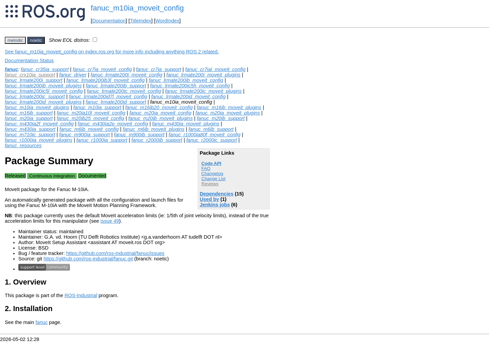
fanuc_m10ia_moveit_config (137, 8)
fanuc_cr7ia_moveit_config (102, 69)
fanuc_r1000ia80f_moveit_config (204, 134)
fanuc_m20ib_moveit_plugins (160, 118)
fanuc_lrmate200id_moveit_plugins (43, 102)
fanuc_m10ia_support (97, 107)
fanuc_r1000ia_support (101, 140)
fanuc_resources (23, 145)
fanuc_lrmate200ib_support (116, 85)
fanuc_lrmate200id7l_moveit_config (108, 96)
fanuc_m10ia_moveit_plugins (37, 107)
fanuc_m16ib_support (29, 113)
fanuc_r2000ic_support (211, 140)
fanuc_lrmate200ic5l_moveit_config (44, 91)
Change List (213, 178)
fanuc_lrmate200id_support (116, 102)
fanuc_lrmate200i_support (33, 80)
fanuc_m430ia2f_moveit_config (39, 123)
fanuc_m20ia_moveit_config (160, 113)
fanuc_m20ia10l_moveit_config (91, 113)
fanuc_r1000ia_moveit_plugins (38, 140)
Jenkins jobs (215, 204)
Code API (211, 163)
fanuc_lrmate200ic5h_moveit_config (190, 85)
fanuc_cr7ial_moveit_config (215, 69)
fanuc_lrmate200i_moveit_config (126, 75)
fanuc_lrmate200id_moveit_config (188, 96)
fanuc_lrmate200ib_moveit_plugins (43, 85)
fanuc (11, 69)
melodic (15, 40)
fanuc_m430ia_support (30, 129)
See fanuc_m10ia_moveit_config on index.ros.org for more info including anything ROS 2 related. (112, 51)
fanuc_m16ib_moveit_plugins (229, 107)
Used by (209, 199)
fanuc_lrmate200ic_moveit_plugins (203, 91)
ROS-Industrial (81, 295)
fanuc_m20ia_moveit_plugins (227, 113)
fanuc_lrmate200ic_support (35, 96)
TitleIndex (140, 20)
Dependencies (216, 193)
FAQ (206, 168)
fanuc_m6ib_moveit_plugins (153, 129)
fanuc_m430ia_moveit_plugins (185, 123)
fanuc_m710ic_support (30, 134)
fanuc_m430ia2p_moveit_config (113, 123)
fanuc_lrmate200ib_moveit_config (186, 80)
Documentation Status (29, 60)
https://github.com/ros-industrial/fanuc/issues (115, 253)
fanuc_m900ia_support (84, 134)
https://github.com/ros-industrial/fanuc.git (88, 258)
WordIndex (167, 20)
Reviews (209, 183)
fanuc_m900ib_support (139, 134)
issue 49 (110, 221)
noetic (36, 40)
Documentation (109, 20)
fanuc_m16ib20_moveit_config (159, 107)
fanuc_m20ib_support (220, 118)
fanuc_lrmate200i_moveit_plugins (203, 75)
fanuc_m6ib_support (211, 129)
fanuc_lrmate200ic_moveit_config (124, 91)
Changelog (212, 173)
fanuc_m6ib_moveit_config (89, 129)
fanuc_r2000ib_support (156, 140)
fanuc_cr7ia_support (158, 69)
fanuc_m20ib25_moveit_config (90, 118)
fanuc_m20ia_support (29, 118)
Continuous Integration (52, 175)
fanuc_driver (73, 75)
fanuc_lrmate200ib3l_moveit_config (105, 80)
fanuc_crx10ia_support (30, 75)
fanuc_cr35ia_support (45, 69)
